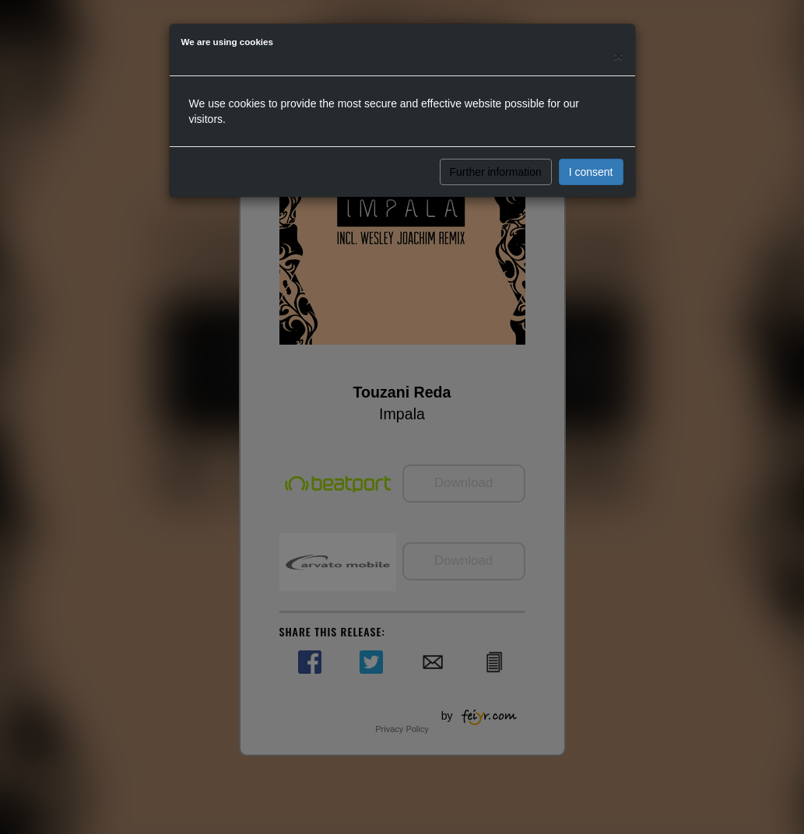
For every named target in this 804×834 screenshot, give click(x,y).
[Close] (618, 55)
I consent (591, 172)
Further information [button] (496, 172)
